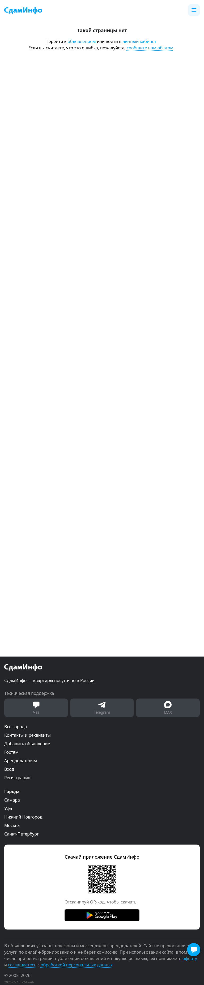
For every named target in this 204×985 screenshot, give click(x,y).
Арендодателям (20, 761)
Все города (15, 727)
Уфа (8, 808)
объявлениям (81, 41)
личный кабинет (139, 41)
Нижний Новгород (23, 817)
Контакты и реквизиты (27, 735)
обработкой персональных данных (77, 965)
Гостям (11, 752)
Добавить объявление (27, 744)
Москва (12, 825)
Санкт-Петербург (21, 834)
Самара (12, 800)
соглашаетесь (22, 965)
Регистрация (17, 778)
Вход (9, 769)
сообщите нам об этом (150, 48)
